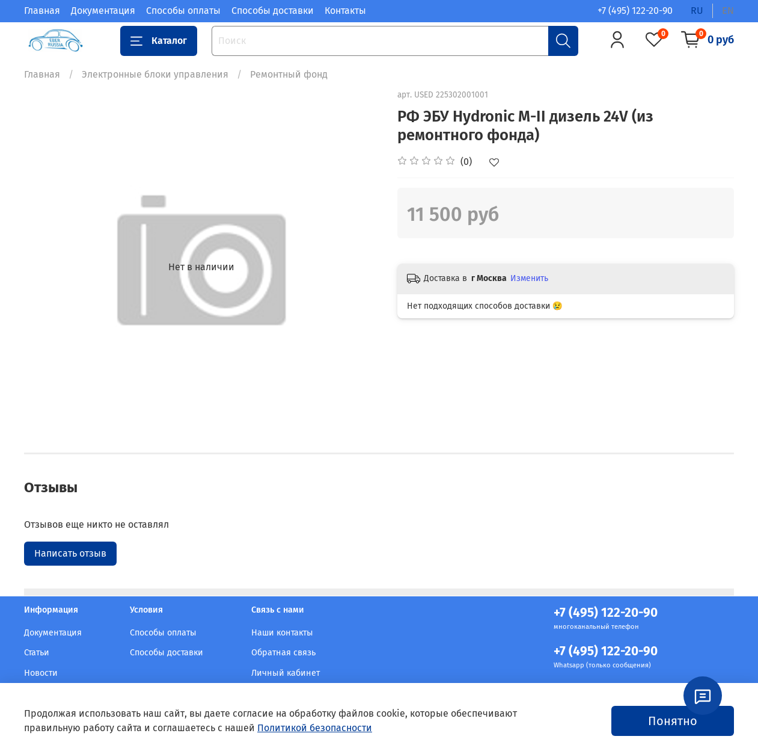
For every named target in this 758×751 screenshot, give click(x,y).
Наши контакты (282, 633)
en (728, 10)
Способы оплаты (183, 10)
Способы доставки (272, 10)
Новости (41, 673)
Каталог (158, 41)
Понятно (672, 721)
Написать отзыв (70, 553)
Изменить (529, 278)
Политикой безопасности (314, 728)
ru (697, 10)
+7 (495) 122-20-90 (635, 10)
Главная (42, 10)
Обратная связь (283, 652)
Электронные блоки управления (155, 74)
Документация (103, 10)
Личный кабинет (285, 673)
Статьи (36, 652)
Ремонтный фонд (289, 74)
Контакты (345, 10)
